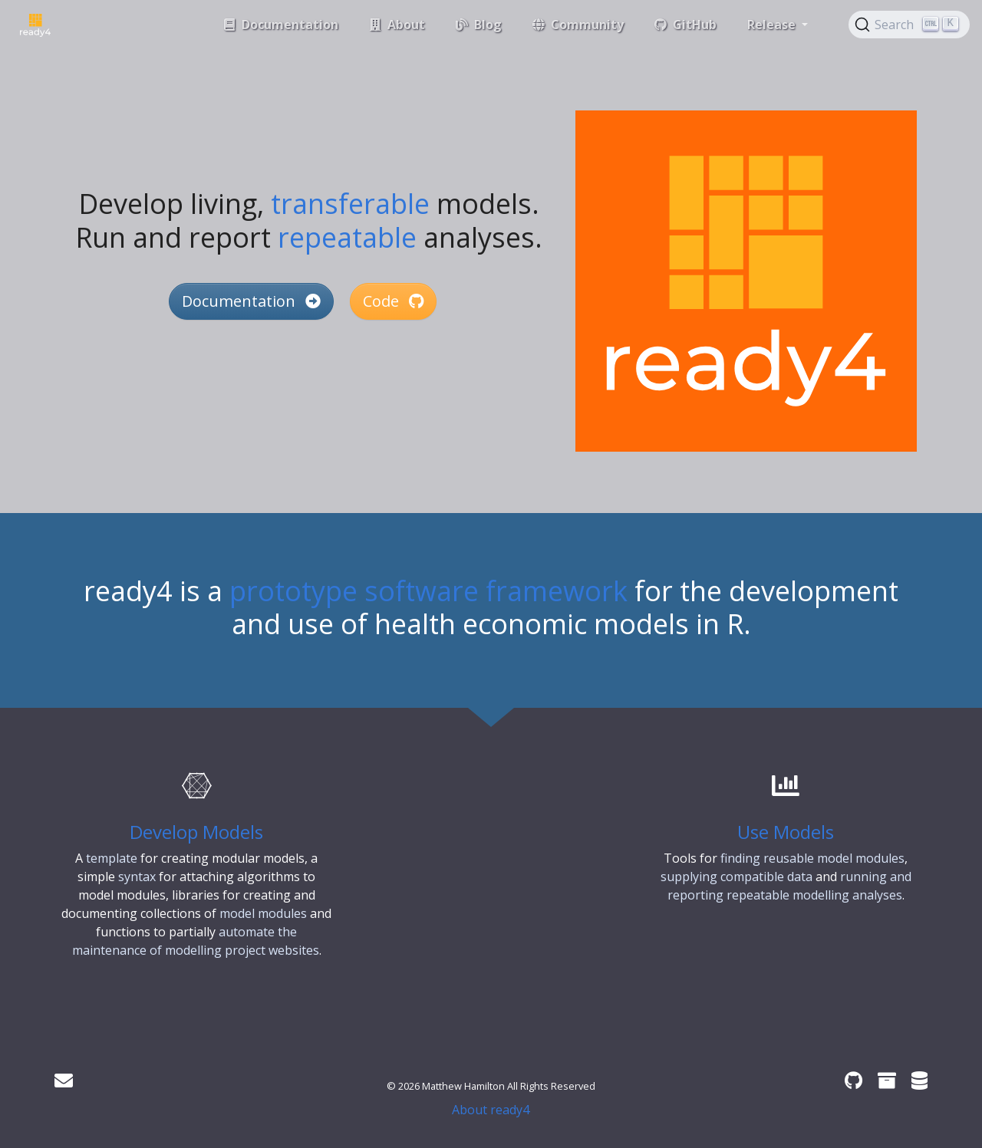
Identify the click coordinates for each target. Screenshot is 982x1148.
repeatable (347, 237)
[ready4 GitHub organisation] (853, 1080)
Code (393, 301)
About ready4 (490, 1109)
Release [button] (773, 24)
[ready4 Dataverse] (919, 1080)
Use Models (785, 831)
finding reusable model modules (812, 858)
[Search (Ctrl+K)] (909, 24)
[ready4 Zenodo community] (887, 1080)
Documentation (251, 301)
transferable (350, 203)
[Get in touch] (63, 1080)
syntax (137, 876)
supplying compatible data (736, 876)
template (111, 858)
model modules (263, 913)
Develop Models (196, 831)
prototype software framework (428, 591)
